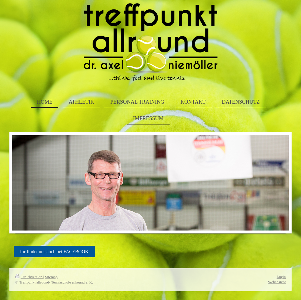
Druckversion (29, 277)
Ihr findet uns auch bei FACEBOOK (54, 251)
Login (281, 276)
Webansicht (277, 282)
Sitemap (51, 277)
